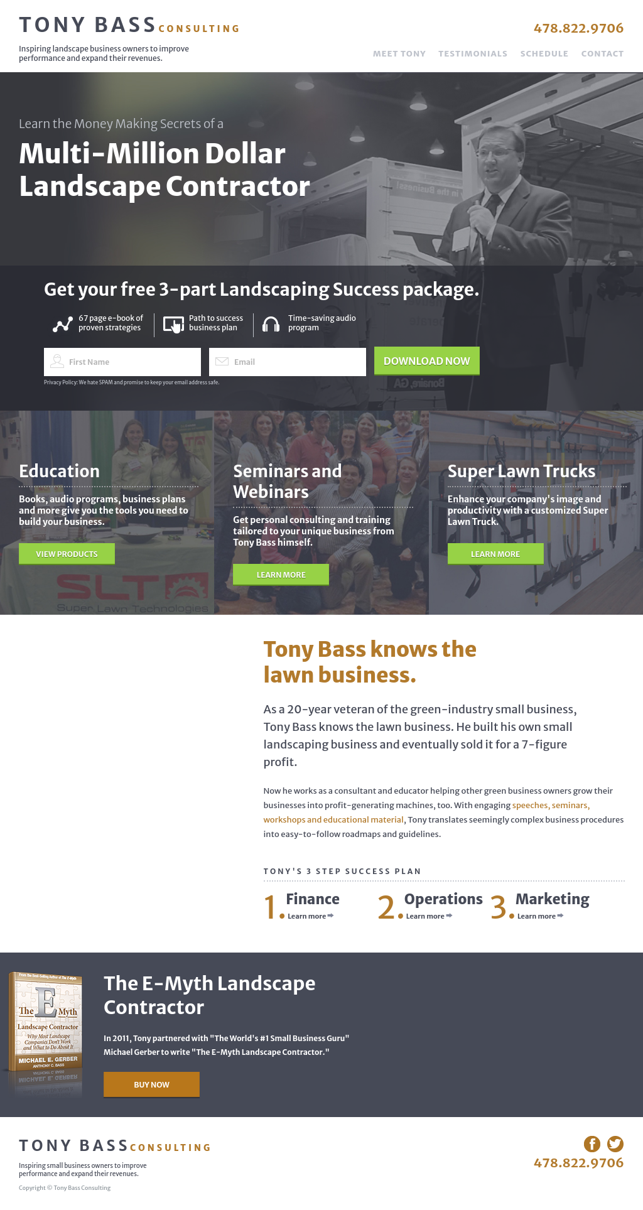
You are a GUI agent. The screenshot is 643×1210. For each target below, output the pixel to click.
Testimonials (472, 53)
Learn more (311, 916)
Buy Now (152, 1084)
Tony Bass (130, 25)
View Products (66, 554)
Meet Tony (399, 53)
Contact (602, 53)
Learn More (281, 575)
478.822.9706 (578, 28)
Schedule (545, 53)
